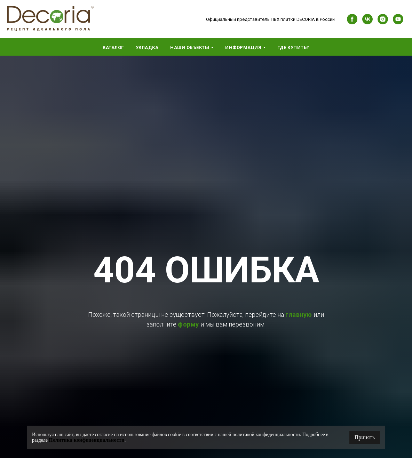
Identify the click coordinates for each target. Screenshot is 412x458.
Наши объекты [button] (189, 47)
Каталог (113, 47)
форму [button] (188, 324)
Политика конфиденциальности (87, 440)
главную (298, 314)
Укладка (147, 47)
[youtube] (398, 19)
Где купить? (293, 47)
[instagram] (383, 19)
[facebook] (352, 19)
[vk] (367, 19)
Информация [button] (243, 47)
